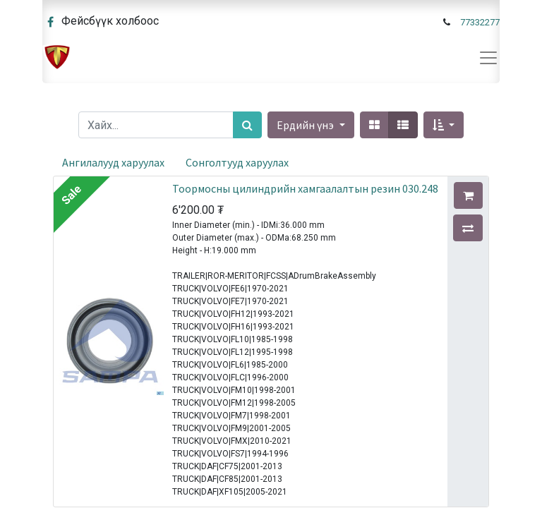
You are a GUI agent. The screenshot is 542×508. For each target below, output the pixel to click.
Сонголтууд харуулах (237, 162)
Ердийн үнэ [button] (306, 125)
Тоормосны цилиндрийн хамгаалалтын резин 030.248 (305, 188)
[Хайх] (247, 124)
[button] (443, 124)
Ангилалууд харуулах (113, 162)
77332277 (480, 22)
